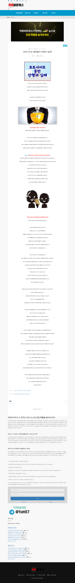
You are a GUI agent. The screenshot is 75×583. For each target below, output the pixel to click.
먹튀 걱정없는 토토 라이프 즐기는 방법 (16, 548)
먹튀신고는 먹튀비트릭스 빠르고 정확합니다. (22, 390)
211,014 (40, 56)
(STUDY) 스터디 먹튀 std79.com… (15, 534)
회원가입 (24, 502)
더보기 (12, 541)
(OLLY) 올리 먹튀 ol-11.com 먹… (15, 535)
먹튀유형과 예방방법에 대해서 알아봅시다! (22, 394)
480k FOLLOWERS (31, 575)
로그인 (37, 498)
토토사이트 (27, 155)
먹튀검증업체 (19, 13)
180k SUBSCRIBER (52, 575)
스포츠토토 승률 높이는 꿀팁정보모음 (16, 550)
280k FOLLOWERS (41, 575)
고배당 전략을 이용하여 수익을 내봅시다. (17, 551)
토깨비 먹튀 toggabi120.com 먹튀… (15, 539)
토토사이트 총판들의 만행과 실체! (15, 555)
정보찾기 (51, 502)
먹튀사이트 (27, 13)
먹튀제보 (36, 13)
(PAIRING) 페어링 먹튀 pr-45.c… (15, 537)
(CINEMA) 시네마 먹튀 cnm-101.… (15, 532)
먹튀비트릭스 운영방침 (14, 523)
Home (8, 17)
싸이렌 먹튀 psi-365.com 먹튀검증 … (16, 530)
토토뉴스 (53, 13)
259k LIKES (22, 575)
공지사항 (45, 13)
